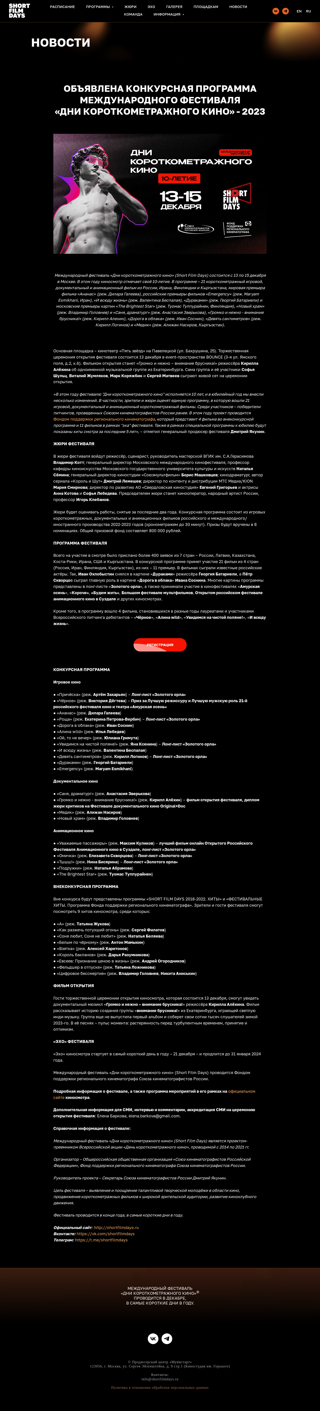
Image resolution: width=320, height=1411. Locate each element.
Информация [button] (167, 14)
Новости (238, 6)
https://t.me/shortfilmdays (101, 1239)
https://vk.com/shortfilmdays (106, 1233)
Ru (308, 11)
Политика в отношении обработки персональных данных (160, 1387)
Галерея (174, 6)
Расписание (62, 6)
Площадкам (206, 6)
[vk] (275, 11)
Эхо (151, 6)
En (299, 11)
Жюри (130, 6)
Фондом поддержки (73, 419)
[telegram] (285, 11)
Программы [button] (98, 6)
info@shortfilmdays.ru (160, 1379)
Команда (133, 14)
